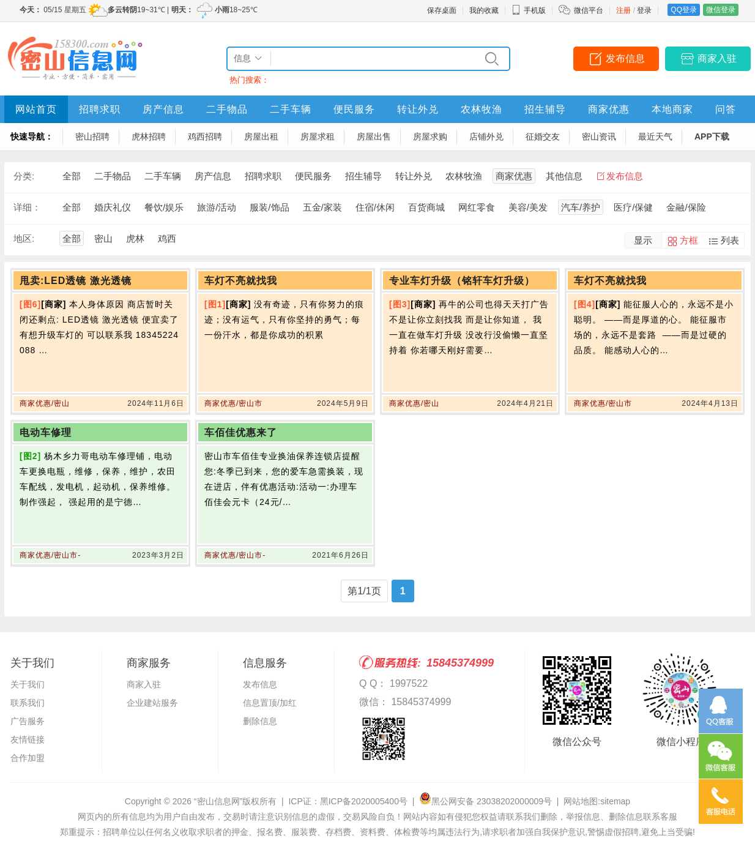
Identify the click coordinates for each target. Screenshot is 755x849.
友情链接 (27, 739)
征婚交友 (543, 136)
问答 (725, 109)
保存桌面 (441, 10)
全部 (71, 176)
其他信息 (564, 176)
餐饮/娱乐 (164, 207)
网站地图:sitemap (596, 801)
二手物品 (227, 109)
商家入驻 (717, 58)
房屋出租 (261, 136)
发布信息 (625, 58)
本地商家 (672, 109)
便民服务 (354, 109)
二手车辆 (290, 109)
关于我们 (27, 684)
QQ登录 (684, 10)
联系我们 (27, 703)
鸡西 (167, 238)
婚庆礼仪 (112, 207)
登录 (644, 10)
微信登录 (720, 10)
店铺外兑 (486, 136)
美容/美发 (528, 207)
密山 (103, 238)
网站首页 (36, 109)
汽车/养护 (580, 207)
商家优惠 (609, 109)
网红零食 (476, 207)
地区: (23, 238)
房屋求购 (430, 136)
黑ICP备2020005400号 (363, 801)
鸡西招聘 (205, 136)
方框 (689, 240)
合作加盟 (27, 758)
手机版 (528, 10)
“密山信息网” (218, 801)
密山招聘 (92, 136)
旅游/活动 (216, 207)
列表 (730, 240)
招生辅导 (545, 109)
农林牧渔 (481, 109)
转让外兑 (418, 109)
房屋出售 (374, 136)
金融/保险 (685, 207)
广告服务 (27, 721)
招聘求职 (100, 109)
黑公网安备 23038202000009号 (485, 801)
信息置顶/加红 (270, 703)
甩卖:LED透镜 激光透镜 (76, 280)
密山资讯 (599, 136)
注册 (623, 10)
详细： (27, 207)
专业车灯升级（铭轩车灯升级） (462, 280)
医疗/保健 (633, 207)
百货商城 (426, 207)
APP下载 (711, 136)
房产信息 (163, 109)
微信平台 (588, 10)
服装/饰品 (269, 207)
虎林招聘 (149, 136)
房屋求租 (317, 136)
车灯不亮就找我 (240, 280)
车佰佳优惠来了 (240, 432)
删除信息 (260, 721)
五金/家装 (322, 207)
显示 (643, 240)
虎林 (135, 238)
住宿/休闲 (375, 207)
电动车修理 (46, 432)
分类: (23, 176)
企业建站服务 (152, 703)
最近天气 (655, 136)
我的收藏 (484, 10)
